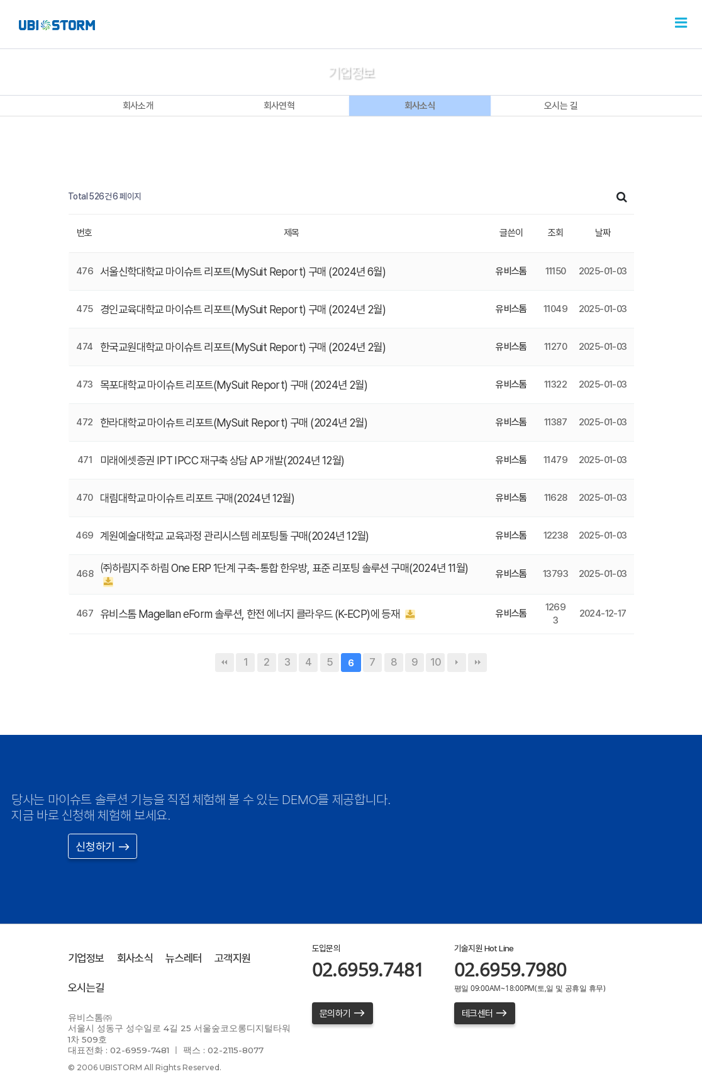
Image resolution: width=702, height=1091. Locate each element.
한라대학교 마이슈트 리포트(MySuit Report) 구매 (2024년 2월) (241, 422)
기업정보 (87, 958)
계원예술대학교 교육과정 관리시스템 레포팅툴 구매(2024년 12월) (244, 535)
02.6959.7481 (368, 969)
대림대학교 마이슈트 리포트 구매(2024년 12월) (204, 498)
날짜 (603, 232)
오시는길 (87, 987)
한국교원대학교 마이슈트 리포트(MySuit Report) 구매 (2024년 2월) (250, 347)
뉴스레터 (189, 958)
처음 (224, 662)
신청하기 (102, 846)
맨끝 (477, 662)
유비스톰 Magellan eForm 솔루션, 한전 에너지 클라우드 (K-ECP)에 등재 (261, 613)
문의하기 (342, 1013)
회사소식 (420, 105)
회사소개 (138, 105)
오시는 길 (560, 105)
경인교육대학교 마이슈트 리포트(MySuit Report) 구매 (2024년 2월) (250, 309)
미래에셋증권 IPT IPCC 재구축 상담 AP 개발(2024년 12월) (229, 460)
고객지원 (241, 958)
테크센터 (485, 1013)
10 (435, 662)
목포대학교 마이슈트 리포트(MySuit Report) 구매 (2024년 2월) (241, 384)
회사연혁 (279, 105)
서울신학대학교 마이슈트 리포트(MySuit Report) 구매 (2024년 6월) (251, 271)
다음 (456, 662)
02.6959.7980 (510, 969)
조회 (556, 232)
